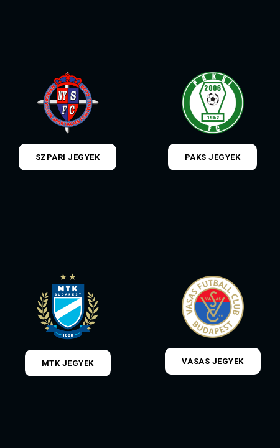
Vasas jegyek (213, 361)
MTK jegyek (68, 363)
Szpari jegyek (67, 157)
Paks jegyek (213, 157)
